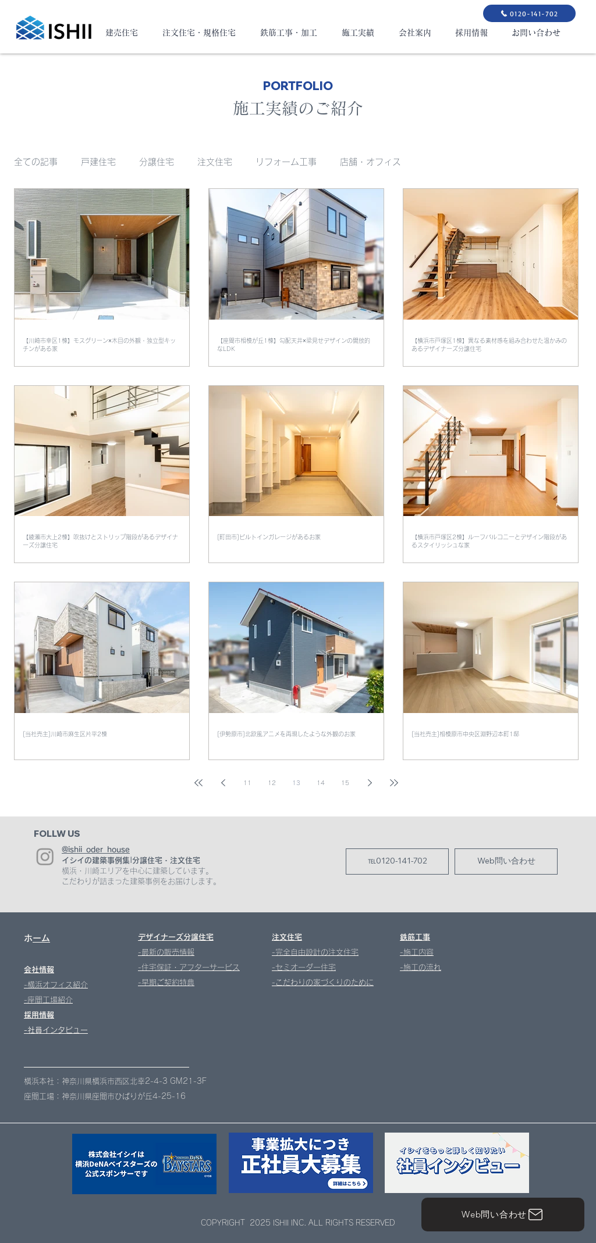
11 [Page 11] (247, 783)
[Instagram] (45, 856)
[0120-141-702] (529, 13)
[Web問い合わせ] (502, 1214)
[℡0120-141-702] (397, 861)
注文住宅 (214, 161)
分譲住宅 (156, 161)
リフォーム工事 (286, 161)
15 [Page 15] (345, 783)
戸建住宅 (98, 161)
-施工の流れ (420, 967)
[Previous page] (222, 782)
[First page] (198, 782)
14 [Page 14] (321, 783)
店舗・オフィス (370, 161)
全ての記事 (36, 161)
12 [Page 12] (272, 783)
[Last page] (394, 782)
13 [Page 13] (296, 783)
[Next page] (369, 782)
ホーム (41, 938)
